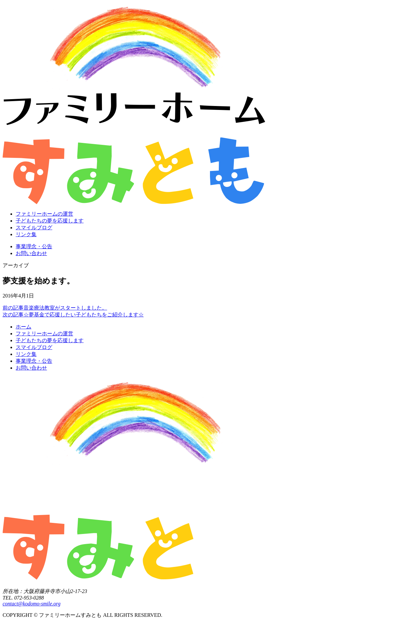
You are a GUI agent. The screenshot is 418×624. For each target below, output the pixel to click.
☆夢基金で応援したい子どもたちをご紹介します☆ (73, 314)
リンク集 (26, 234)
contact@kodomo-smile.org (31, 603)
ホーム (23, 326)
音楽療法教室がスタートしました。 (55, 308)
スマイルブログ (34, 227)
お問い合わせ (31, 253)
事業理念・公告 (34, 246)
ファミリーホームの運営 (44, 214)
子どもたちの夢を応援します (50, 220)
